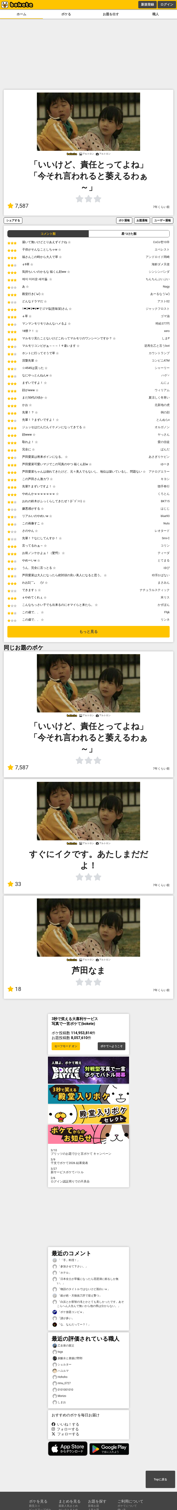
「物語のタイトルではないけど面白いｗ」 (81, 1289)
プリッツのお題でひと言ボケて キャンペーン (88, 1151)
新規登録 (147, 4)
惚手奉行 (164, 486)
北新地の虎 (162, 405)
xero (167, 331)
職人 (155, 14)
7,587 (18, 206)
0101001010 (63, 1390)
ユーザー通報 (162, 220)
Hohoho (60, 1377)
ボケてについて (127, 1505)
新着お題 (93, 1505)
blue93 (165, 516)
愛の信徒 (164, 442)
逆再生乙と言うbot (157, 345)
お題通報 (142, 220)
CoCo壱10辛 (161, 242)
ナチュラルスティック (155, 590)
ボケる (66, 14)
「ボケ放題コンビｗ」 (69, 1312)
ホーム (21, 14)
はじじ (165, 508)
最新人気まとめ (68, 1505)
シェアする (13, 220)
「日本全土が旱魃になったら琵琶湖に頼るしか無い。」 (85, 1281)
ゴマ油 (165, 316)
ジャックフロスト (158, 308)
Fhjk (167, 612)
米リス (165, 597)
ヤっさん (164, 434)
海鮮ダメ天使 (161, 264)
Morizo (59, 1396)
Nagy (166, 286)
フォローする (65, 1429)
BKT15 (165, 501)
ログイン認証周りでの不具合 (88, 1179)
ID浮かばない (161, 575)
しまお (59, 1402)
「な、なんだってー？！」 (72, 1324)
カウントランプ (159, 353)
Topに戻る (160, 1479)
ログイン (166, 4)
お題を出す (111, 14)
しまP (166, 338)
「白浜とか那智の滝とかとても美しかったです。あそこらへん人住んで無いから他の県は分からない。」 (88, 1304)
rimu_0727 (62, 1383)
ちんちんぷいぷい (158, 279)
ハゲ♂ (165, 375)
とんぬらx (163, 419)
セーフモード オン (65, 1046)
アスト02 (163, 301)
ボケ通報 (124, 220)
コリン (165, 545)
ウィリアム (162, 390)
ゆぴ (167, 567)
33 (14, 884)
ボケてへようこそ (111, 1046)
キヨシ (165, 479)
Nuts (166, 523)
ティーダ (164, 553)
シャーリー (162, 368)
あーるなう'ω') (160, 294)
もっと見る (88, 632)
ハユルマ (61, 1371)
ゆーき (165, 464)
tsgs (58, 1352)
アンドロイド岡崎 (158, 257)
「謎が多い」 (63, 1318)
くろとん (164, 493)
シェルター (62, 1364)
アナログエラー (159, 471)
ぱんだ (165, 449)
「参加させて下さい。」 (70, 1266)
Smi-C (166, 538)
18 (14, 989)
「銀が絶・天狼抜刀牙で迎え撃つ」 (77, 1295)
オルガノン (162, 427)
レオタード (162, 530)
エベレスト (162, 249)
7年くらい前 (161, 207)
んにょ (165, 382)
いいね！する (65, 1424)
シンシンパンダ (159, 271)
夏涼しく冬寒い (159, 397)
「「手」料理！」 (66, 1260)
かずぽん (164, 604)
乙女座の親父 (63, 1345)
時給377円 (163, 323)
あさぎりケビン (159, 456)
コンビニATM (161, 360)
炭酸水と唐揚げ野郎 (68, 1358)
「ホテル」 (62, 1273)
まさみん (164, 582)
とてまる (164, 560)
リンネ (165, 619)
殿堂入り (34, 1505)
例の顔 (165, 412)
